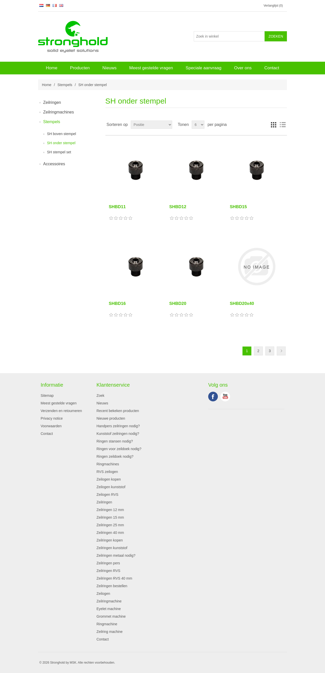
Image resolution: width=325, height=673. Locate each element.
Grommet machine (111, 616)
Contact (271, 67)
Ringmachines (107, 464)
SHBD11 (117, 206)
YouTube (225, 396)
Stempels (64, 85)
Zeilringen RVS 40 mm (114, 578)
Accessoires (54, 164)
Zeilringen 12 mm (110, 510)
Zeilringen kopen (109, 540)
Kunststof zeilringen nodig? (117, 434)
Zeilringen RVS (108, 571)
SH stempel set (59, 152)
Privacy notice (52, 418)
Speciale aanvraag (203, 67)
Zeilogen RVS (107, 495)
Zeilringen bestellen (111, 586)
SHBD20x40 (242, 303)
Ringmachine (106, 624)
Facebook (213, 396)
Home (51, 67)
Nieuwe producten (110, 418)
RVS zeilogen (107, 472)
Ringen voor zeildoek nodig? (118, 449)
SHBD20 (177, 303)
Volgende (281, 351)
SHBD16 (117, 303)
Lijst (283, 125)
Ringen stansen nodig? (114, 441)
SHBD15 (238, 206)
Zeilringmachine (109, 601)
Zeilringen (52, 102)
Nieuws (109, 67)
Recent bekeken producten (117, 411)
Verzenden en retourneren (61, 411)
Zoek (100, 395)
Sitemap (47, 395)
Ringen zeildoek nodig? (115, 456)
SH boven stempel (61, 134)
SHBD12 (177, 206)
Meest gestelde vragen (151, 67)
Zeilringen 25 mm (110, 525)
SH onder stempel (61, 143)
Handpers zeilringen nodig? (118, 426)
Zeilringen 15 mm (110, 517)
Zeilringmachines (58, 112)
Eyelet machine (108, 609)
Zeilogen (103, 594)
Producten (80, 67)
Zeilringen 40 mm (110, 533)
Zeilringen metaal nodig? (115, 555)
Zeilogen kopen (108, 479)
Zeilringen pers (108, 563)
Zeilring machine (109, 632)
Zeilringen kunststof (111, 548)
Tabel (273, 125)
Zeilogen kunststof (110, 487)
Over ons (243, 67)
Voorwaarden (51, 426)
